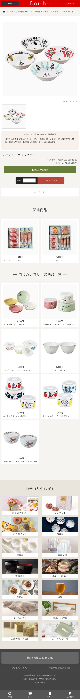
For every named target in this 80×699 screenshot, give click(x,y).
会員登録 (70, 697)
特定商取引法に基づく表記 (59, 668)
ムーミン (46, 11)
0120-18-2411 (46, 657)
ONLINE (9, 11)
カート (30, 697)
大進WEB (70, 4)
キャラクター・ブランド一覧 (27, 11)
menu (10, 4)
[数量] (29, 180)
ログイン (50, 697)
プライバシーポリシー (21, 668)
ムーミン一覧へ (40, 192)
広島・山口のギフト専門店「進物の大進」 (40, 679)
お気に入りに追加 (40, 169)
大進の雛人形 (40, 683)
